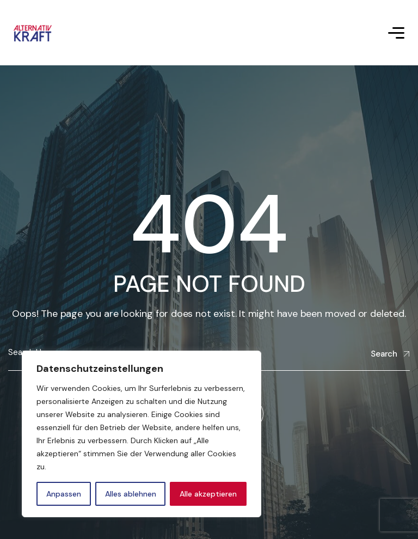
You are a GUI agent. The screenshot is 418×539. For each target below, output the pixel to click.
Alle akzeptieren (208, 494)
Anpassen (63, 494)
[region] (141, 434)
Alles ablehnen (130, 494)
